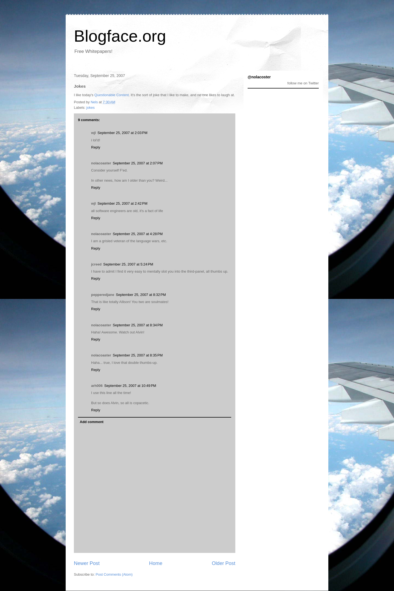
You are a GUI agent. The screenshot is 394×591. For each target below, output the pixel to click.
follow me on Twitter (303, 83)
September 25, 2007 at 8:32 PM (141, 295)
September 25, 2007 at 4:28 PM (138, 234)
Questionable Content (111, 95)
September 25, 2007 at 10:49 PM (130, 386)
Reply (95, 147)
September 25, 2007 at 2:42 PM (122, 203)
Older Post (223, 563)
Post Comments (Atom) (114, 574)
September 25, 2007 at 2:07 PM (138, 163)
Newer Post (87, 563)
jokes (90, 107)
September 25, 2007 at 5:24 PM (128, 264)
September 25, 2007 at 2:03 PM (122, 133)
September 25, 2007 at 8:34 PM (138, 325)
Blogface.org (120, 36)
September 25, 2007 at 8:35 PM (138, 355)
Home (156, 563)
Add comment (92, 422)
